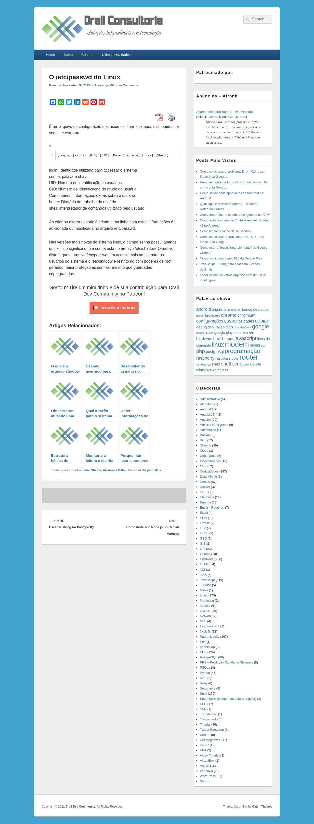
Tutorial (205, 724)
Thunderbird (208, 714)
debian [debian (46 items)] (262, 321)
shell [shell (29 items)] (216, 364)
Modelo (205, 606)
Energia (205, 502)
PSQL (204, 667)
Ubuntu (205, 735)
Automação (208, 430)
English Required (212, 507)
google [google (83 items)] (260, 326)
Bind (203, 440)
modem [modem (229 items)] (237, 344)
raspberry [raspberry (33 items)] (205, 358)
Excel (204, 512)
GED (203, 538)
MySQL (205, 611)
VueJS (204, 766)
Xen (203, 781)
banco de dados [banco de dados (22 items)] (255, 309)
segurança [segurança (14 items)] (203, 364)
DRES (204, 492)
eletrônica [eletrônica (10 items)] (245, 327)
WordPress (208, 776)
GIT (202, 549)
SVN (203, 709)
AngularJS (207, 414)
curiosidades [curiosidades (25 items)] (243, 321)
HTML (204, 564)
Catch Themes (262, 806)
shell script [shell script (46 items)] (232, 363)
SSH (203, 704)
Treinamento (209, 719)
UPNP (204, 745)
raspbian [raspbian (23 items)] (222, 358)
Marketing (207, 600)
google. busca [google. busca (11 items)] (204, 332)
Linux (86, 470)
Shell (94, 470)
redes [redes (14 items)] (235, 358)
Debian (205, 482)
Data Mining (208, 476)
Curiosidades (209, 471)
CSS (203, 466)
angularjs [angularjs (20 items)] (219, 309)
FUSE (204, 533)
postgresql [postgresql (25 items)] (215, 352)
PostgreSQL (208, 657)
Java (203, 575)
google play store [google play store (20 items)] (228, 333)
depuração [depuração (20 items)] (216, 327)
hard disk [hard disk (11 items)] (248, 332)
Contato (87, 55)
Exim (203, 518)
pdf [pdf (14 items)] (263, 345)
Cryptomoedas (210, 461)
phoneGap (207, 647)
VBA (203, 750)
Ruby (203, 683)
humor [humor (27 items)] (228, 338)
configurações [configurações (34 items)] (209, 321)
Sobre (68, 55)
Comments (130, 85)
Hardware (207, 559)
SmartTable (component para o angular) (228, 699)
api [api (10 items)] (239, 309)
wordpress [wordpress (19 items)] (220, 370)
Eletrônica (207, 497)
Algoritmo (206, 404)
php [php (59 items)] (200, 351)
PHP (203, 652)
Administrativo (210, 399)
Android (205, 409)
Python (205, 673)
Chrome (205, 445)
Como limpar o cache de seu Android (226, 231)
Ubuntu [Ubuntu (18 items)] (255, 364)
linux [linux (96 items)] (218, 344)
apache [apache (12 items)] (232, 309)
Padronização (210, 636)
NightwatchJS (209, 626)
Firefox (205, 523)
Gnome (205, 554)
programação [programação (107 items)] (242, 351)
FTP (203, 528)
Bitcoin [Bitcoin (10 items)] (200, 315)
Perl (203, 642)
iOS (202, 569)
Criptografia (208, 456)
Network (206, 616)
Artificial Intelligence (214, 425)
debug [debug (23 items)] (201, 327)
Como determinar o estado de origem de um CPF (235, 214)
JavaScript (207, 580)
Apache (205, 419)
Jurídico (205, 585)
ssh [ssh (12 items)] (247, 364)
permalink (154, 470)
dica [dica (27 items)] (229, 327)
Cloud (204, 450)
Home (50, 55)
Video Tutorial (209, 755)
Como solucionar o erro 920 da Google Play (231, 258)
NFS (203, 621)
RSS (203, 678)
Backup (205, 435)
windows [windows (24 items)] (203, 370)
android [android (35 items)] (203, 309)
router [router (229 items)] (248, 357)
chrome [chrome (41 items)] (228, 315)
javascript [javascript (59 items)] (245, 338)
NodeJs (205, 631)
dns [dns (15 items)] (236, 327)
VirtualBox (207, 760)
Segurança (207, 688)
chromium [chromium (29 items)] (246, 315)
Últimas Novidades (116, 55)
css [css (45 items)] (227, 321)
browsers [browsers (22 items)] (212, 315)
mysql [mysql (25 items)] (255, 345)
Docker (205, 487)
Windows (206, 771)
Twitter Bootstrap (212, 729)
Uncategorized (210, 740)
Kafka (204, 590)
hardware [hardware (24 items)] (204, 339)
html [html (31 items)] (217, 338)
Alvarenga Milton (106, 85)
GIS (202, 543)
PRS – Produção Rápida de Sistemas (226, 662)
